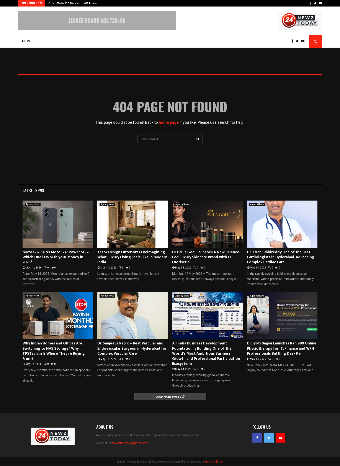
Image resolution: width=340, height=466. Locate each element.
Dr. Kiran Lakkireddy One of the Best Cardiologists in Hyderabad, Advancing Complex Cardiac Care (280, 257)
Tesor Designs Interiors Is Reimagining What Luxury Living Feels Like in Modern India (132, 257)
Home (26, 41)
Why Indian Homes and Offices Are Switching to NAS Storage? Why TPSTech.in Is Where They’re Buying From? (54, 351)
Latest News (33, 190)
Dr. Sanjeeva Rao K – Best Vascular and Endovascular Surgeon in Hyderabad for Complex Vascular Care (132, 348)
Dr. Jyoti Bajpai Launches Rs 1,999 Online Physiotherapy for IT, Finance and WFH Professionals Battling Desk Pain (281, 348)
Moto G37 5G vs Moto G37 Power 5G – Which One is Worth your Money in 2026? (56, 257)
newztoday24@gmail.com (130, 443)
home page (169, 122)
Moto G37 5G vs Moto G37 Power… (78, 3)
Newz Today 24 (214, 461)
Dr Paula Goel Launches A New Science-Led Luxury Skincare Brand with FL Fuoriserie (206, 257)
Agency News (32, 204)
